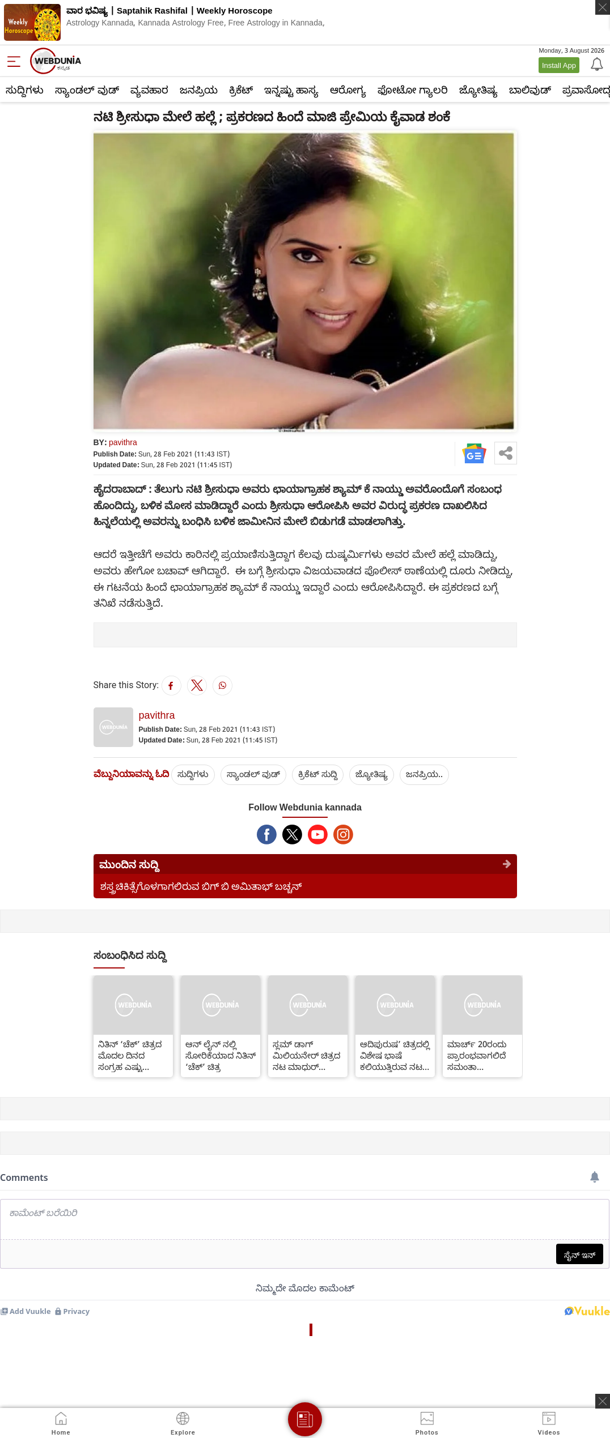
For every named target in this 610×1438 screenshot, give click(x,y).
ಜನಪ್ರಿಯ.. (424, 773)
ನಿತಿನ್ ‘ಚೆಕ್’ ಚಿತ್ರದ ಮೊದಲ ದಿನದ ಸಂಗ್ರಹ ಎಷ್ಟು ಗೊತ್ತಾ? (130, 1055)
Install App (559, 65)
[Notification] (595, 63)
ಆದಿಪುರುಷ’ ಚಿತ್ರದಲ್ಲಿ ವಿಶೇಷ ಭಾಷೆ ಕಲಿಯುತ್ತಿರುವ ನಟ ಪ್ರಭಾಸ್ (395, 1055)
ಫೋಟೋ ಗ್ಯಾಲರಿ (413, 89)
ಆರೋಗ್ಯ (348, 89)
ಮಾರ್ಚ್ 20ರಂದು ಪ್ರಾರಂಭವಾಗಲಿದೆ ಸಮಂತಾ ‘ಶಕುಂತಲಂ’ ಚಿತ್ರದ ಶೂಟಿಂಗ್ (477, 1055)
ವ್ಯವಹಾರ (149, 89)
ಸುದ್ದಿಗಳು (25, 89)
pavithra (123, 442)
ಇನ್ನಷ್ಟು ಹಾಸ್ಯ (291, 89)
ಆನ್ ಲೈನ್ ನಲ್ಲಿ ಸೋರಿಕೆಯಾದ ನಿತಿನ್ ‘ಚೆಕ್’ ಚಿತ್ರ (220, 1055)
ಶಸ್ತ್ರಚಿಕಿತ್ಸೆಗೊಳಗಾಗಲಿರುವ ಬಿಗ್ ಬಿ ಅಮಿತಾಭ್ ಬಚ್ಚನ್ (201, 886)
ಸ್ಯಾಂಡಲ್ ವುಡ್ (87, 89)
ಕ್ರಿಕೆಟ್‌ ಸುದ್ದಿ (317, 773)
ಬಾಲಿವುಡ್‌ (530, 89)
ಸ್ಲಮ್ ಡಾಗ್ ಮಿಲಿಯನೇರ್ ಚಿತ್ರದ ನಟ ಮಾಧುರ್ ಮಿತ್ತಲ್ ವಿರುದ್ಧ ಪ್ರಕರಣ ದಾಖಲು (306, 1055)
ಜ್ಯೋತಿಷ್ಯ (478, 89)
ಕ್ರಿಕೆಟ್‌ (241, 89)
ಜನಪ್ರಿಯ (199, 89)
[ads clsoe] (602, 1401)
